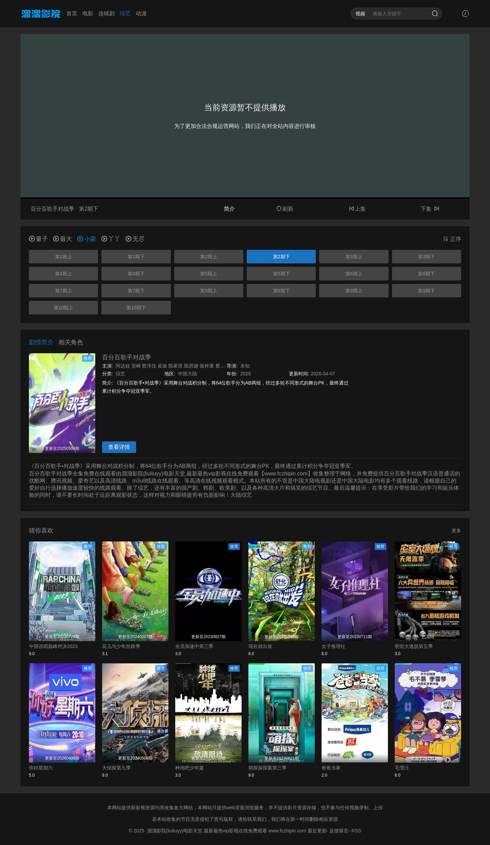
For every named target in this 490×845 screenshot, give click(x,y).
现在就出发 (260, 646)
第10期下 (136, 307)
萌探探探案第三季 (267, 767)
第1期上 (63, 256)
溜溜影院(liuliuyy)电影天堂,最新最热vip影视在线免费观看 (207, 830)
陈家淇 (175, 366)
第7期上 (63, 290)
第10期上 (64, 307)
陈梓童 (207, 366)
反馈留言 (338, 830)
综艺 (125, 13)
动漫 (141, 13)
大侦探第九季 (116, 767)
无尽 (135, 238)
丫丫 (110, 238)
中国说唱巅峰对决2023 (53, 646)
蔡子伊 (222, 366)
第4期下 (136, 273)
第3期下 (426, 256)
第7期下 (136, 290)
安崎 (136, 366)
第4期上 (63, 273)
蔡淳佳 (149, 366)
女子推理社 (333, 646)
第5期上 (208, 273)
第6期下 (426, 273)
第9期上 (353, 290)
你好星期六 (41, 767)
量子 (38, 238)
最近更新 (317, 830)
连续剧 (106, 13)
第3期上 (353, 256)
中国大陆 (187, 373)
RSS (356, 830)
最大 (62, 238)
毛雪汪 (402, 767)
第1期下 (136, 256)
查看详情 (119, 447)
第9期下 (426, 290)
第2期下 (281, 256)
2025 (245, 373)
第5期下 (281, 273)
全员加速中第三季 (194, 646)
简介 (229, 209)
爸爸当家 (331, 767)
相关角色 (71, 342)
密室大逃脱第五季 (414, 646)
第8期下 (281, 290)
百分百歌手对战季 (126, 357)
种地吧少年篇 (189, 767)
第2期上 (208, 256)
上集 (357, 209)
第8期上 (208, 290)
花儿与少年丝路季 (121, 646)
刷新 (284, 209)
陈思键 (191, 366)
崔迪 (162, 366)
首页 (71, 13)
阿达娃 (123, 366)
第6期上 (353, 273)
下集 (430, 209)
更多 (456, 530)
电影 (87, 13)
